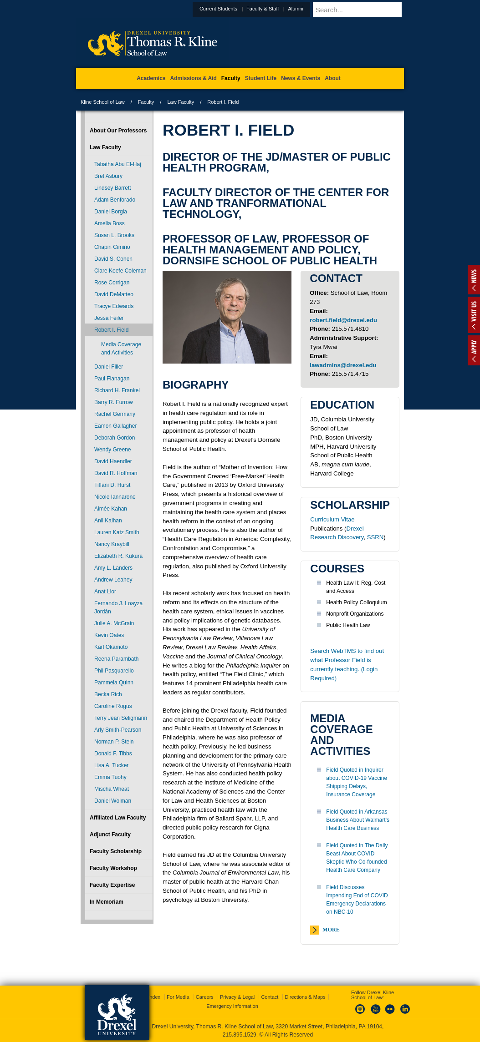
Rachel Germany (114, 414)
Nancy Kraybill (111, 544)
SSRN (375, 537)
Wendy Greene (112, 449)
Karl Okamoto (111, 647)
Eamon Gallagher (115, 426)
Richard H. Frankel (117, 390)
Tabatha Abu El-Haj (117, 164)
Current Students (241, 8)
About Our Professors (118, 130)
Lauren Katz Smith (116, 532)
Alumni (318, 8)
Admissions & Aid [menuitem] (193, 78)
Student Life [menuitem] (260, 78)
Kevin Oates (109, 635)
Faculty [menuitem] (230, 78)
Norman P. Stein (114, 742)
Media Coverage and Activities (121, 348)
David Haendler (113, 461)
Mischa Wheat (111, 789)
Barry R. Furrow (113, 402)
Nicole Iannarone (115, 497)
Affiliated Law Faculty (118, 817)
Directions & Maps (305, 997)
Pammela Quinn (113, 682)
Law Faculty (180, 102)
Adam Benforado (114, 200)
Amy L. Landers (113, 568)
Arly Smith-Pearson (117, 730)
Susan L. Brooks (114, 235)
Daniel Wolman (112, 801)
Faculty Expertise (112, 885)
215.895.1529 (239, 1035)
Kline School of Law (103, 102)
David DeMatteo (113, 294)
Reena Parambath (116, 659)
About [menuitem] (333, 78)
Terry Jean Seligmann (120, 718)
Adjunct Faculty (110, 834)
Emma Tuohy (110, 777)
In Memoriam (106, 902)
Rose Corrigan (111, 282)
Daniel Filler (108, 367)
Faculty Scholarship (116, 851)
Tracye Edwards (113, 306)
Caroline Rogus (113, 706)
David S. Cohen (113, 259)
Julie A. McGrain (114, 623)
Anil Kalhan (108, 520)
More (330, 929)
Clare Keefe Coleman (120, 271)
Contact (269, 997)
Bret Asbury (108, 176)
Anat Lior (105, 591)
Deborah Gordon (114, 438)
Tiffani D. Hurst (112, 485)
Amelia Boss (109, 223)
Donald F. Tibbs (113, 753)
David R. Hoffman (115, 473)
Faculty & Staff (285, 8)
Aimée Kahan (110, 509)
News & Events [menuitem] (300, 78)
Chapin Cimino (112, 247)
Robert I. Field (111, 330)
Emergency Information (232, 1006)
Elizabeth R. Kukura (118, 556)
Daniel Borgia (110, 211)
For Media (178, 997)
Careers (205, 997)
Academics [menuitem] (151, 78)
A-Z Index (149, 997)
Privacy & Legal (237, 997)
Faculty (146, 102)
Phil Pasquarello (114, 671)
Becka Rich (108, 694)
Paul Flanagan (111, 378)
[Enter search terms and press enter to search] (369, 9)
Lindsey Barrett (112, 188)
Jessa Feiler (109, 318)
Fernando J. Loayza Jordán (118, 607)
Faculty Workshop (113, 868)
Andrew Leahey (113, 580)
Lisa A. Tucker (111, 765)
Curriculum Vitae (332, 519)
